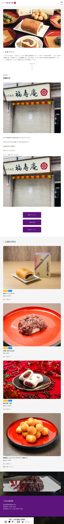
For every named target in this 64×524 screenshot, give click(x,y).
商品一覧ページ (7, 466)
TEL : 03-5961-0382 (17, 519)
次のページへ (32, 229)
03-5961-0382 (12, 506)
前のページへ (32, 215)
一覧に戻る (32, 222)
